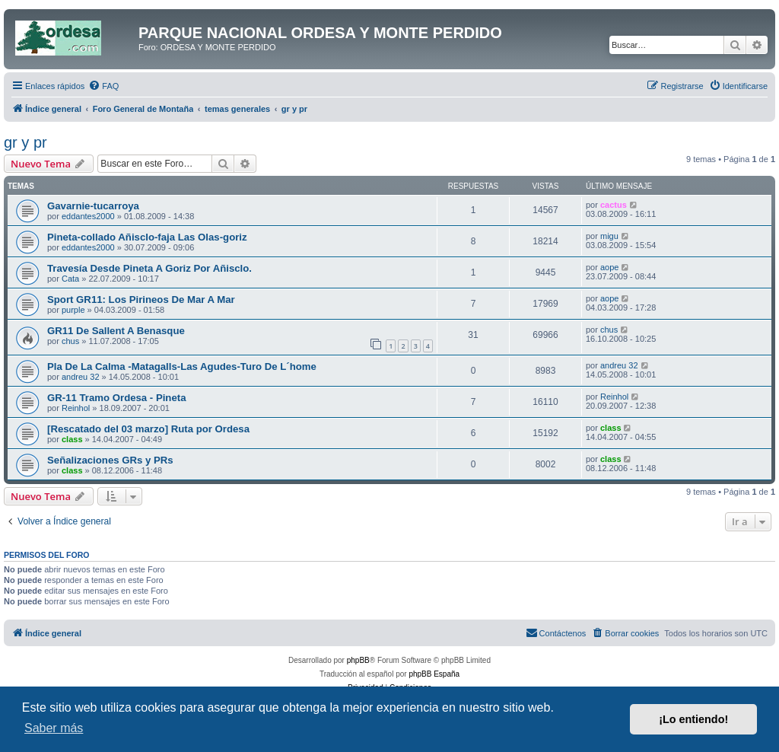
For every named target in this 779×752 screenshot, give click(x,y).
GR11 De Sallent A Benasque (116, 330)
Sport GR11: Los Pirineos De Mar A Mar (141, 299)
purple (73, 309)
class (72, 439)
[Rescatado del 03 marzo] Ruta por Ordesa (148, 429)
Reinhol (76, 408)
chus (70, 341)
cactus (613, 204)
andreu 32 (81, 376)
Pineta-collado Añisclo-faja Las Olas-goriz (147, 237)
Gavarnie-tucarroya (93, 206)
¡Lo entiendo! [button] (693, 719)
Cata (70, 278)
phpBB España (434, 674)
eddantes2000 (88, 216)
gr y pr (25, 142)
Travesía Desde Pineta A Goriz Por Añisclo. (149, 268)
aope (609, 267)
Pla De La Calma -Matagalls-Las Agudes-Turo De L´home (181, 366)
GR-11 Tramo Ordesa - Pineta (116, 397)
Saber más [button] (53, 728)
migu (609, 236)
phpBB (358, 660)
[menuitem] (103, 86)
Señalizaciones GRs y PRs (110, 460)
